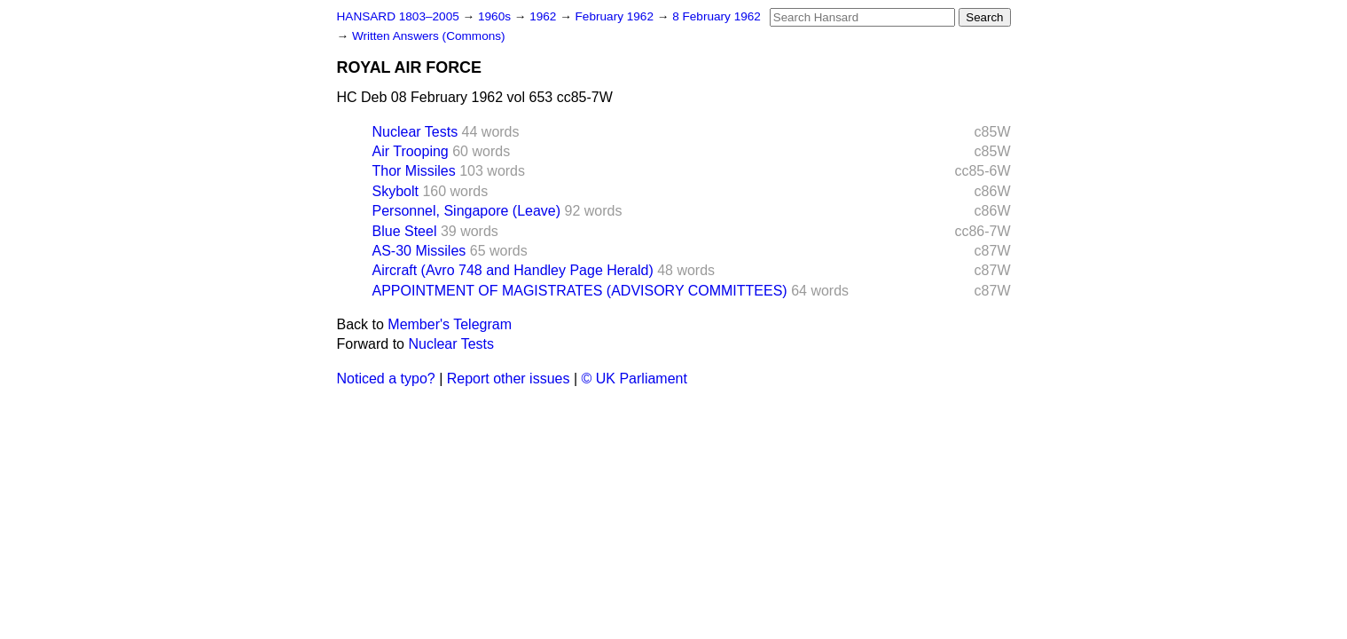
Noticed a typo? (386, 378)
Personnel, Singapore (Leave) (466, 210)
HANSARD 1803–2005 (398, 16)
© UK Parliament (634, 378)
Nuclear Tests (415, 131)
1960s (496, 16)
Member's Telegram (450, 324)
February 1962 (616, 16)
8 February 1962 (716, 16)
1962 (544, 16)
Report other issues (508, 378)
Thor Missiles (414, 170)
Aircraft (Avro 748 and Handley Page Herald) (513, 270)
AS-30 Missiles (419, 250)
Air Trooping (410, 151)
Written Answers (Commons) (428, 36)
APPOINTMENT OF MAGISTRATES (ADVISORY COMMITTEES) (579, 290)
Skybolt (395, 191)
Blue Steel (404, 231)
